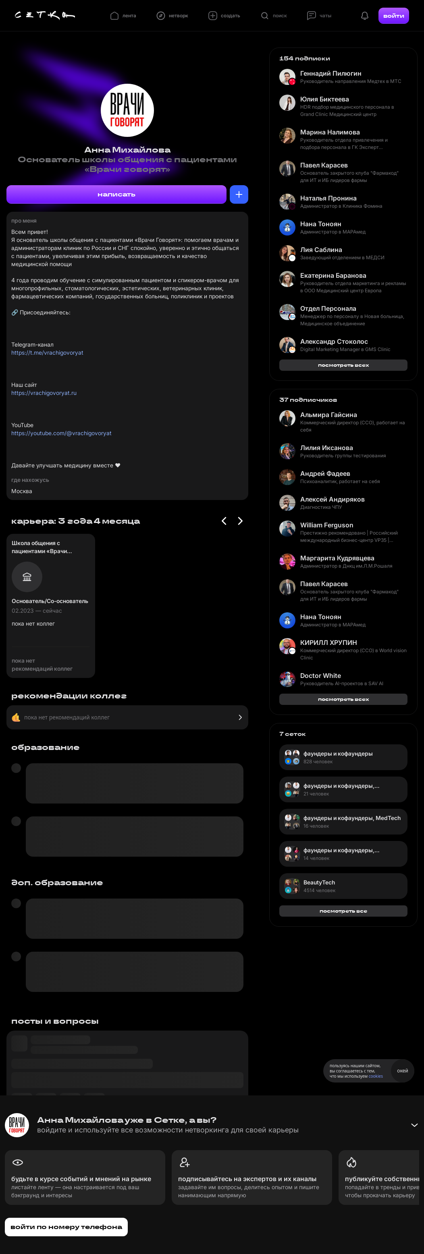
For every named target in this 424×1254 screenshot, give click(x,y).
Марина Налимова (330, 132)
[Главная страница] (45, 16)
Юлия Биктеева (324, 99)
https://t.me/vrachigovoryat (47, 352)
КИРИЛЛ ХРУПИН (328, 642)
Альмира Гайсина (328, 415)
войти (393, 16)
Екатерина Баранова (333, 275)
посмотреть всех (343, 365)
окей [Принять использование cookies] (402, 1070)
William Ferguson (326, 525)
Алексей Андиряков (332, 499)
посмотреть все (343, 910)
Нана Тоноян (320, 224)
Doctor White (320, 675)
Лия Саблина (321, 250)
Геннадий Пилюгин (331, 73)
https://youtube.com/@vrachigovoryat (61, 433)
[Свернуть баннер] (414, 1125)
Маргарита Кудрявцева (337, 558)
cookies (376, 1076)
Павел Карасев (324, 165)
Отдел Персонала (328, 308)
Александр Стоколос (334, 341)
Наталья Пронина (328, 198)
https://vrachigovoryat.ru (44, 392)
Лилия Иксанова (326, 448)
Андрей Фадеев (325, 473)
